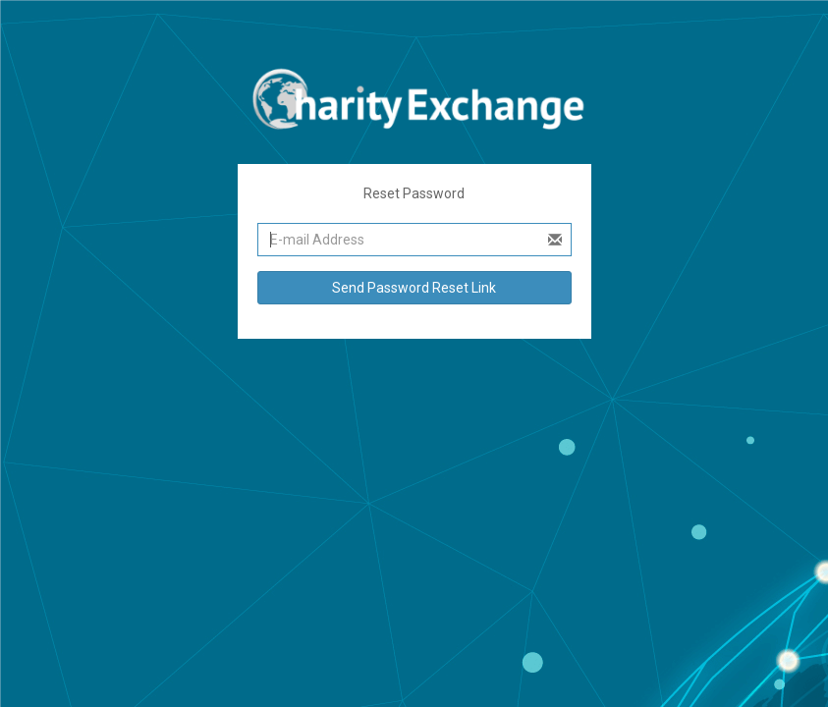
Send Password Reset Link (414, 288)
